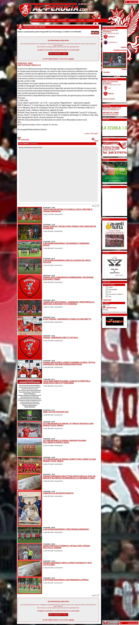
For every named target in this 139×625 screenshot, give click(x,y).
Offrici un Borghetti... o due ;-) (58, 53)
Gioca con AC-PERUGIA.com (110, 109)
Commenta (23, 139)
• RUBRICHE (72, 20)
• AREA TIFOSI (50, 20)
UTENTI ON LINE (133, 623)
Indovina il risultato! (109, 98)
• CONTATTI (91, 20)
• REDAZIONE (61, 20)
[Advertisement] (109, 201)
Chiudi (95, 140)
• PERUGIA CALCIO (37, 20)
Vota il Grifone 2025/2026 (110, 114)
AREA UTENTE (133, 2)
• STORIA (81, 20)
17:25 (106, 309)
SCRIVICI (71, 59)
